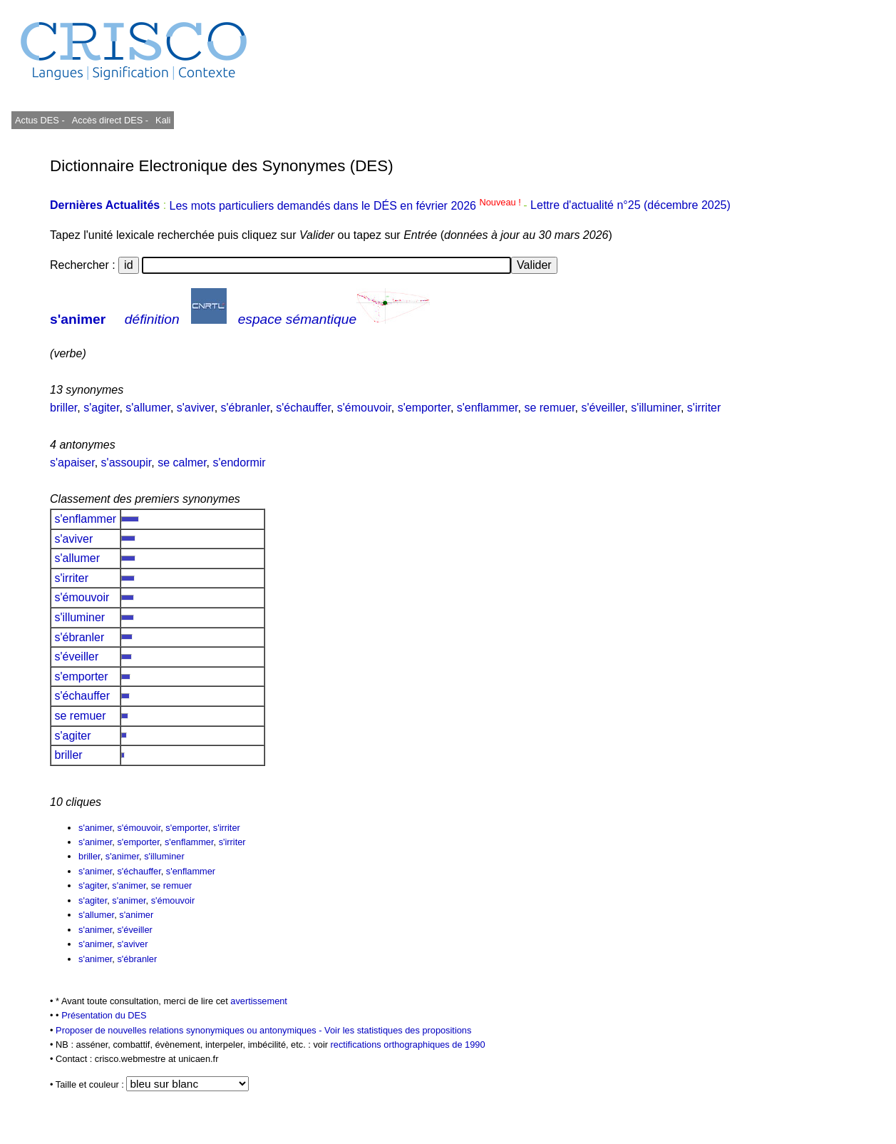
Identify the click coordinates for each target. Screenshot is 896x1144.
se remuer (549, 408)
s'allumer (147, 408)
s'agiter (101, 408)
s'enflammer (487, 408)
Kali (162, 120)
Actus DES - (40, 120)
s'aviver (196, 408)
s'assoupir (126, 462)
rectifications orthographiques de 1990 (408, 1044)
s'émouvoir (364, 408)
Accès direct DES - (110, 120)
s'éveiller (602, 408)
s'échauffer (303, 408)
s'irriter (704, 408)
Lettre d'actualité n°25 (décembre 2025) (630, 206)
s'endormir (239, 462)
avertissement (258, 1001)
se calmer (182, 462)
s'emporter (424, 408)
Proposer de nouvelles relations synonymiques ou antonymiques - (190, 1030)
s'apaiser (72, 462)
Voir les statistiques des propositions (397, 1030)
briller (63, 408)
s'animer (77, 319)
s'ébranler (245, 408)
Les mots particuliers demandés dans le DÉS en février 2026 (347, 206)
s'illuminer (656, 408)
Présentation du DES (104, 1015)
